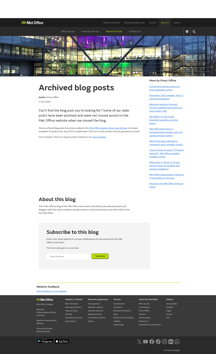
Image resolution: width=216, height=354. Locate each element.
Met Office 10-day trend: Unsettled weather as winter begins (163, 120)
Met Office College (44, 304)
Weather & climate (111, 22)
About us (165, 22)
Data (115, 314)
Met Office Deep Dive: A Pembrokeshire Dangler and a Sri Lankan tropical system (166, 132)
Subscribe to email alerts (150, 324)
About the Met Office (148, 299)
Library (91, 321)
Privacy (169, 314)
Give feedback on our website (51, 291)
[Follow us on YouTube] (145, 341)
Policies (169, 299)
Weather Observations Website (46, 322)
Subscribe (100, 256)
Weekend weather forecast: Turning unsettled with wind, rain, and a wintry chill (166, 108)
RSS (168, 317)
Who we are (68, 31)
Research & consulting (123, 317)
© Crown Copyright (172, 350)
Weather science (95, 307)
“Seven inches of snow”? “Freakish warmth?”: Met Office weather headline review (166, 153)
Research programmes (134, 22)
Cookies (169, 307)
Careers (176, 22)
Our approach (94, 304)
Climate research (95, 311)
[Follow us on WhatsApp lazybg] (177, 341)
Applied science (95, 314)
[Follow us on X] (139, 341)
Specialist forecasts (74, 317)
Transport (117, 307)
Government (119, 304)
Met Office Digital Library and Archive (108, 128)
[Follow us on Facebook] (151, 341)
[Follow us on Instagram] (164, 341)
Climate (68, 314)
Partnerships (144, 317)
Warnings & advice (73, 307)
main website (99, 137)
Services (152, 22)
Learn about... (71, 321)
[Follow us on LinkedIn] (170, 341)
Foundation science (96, 317)
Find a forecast (71, 304)
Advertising (118, 324)
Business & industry (122, 311)
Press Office (144, 311)
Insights (116, 321)
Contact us (135, 31)
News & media (114, 31)
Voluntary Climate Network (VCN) (44, 330)
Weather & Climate (73, 299)
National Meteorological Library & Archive (46, 312)
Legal (168, 311)
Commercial (144, 307)
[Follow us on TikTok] (158, 341)
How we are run (90, 31)
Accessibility (171, 304)
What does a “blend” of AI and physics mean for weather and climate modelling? (164, 166)
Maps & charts (71, 311)
